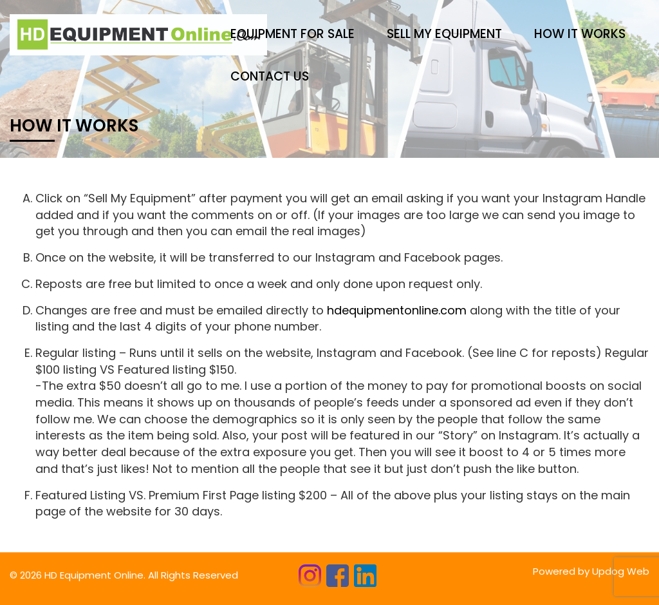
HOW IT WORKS (580, 34)
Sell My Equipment (444, 34)
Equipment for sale (292, 34)
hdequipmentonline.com (397, 310)
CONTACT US (269, 76)
